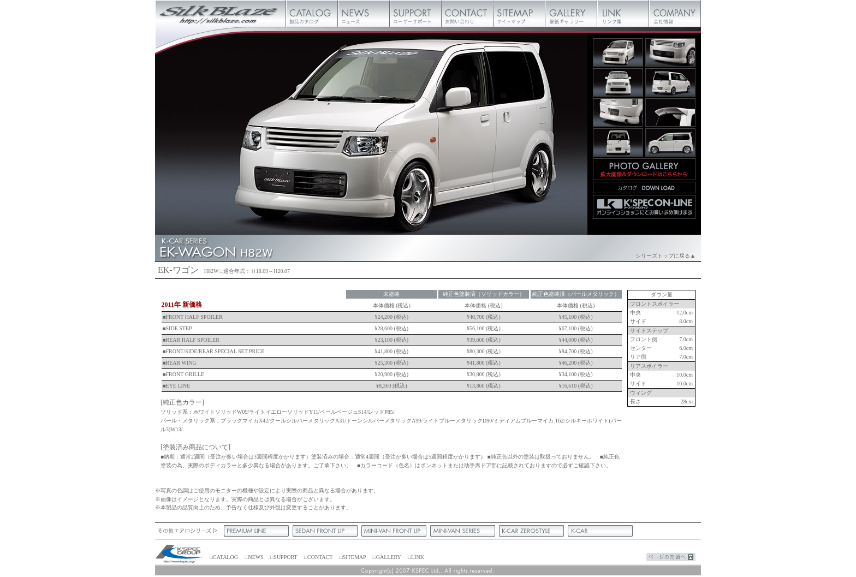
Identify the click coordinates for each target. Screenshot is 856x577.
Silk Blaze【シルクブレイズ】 (220, 13)
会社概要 (675, 13)
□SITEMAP (353, 557)
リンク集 (623, 13)
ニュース (364, 13)
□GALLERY (387, 557)
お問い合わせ (468, 13)
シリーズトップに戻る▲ (665, 256)
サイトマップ (519, 13)
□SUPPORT (283, 557)
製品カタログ (312, 13)
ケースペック (179, 554)
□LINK (416, 557)
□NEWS (254, 557)
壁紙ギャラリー (571, 13)
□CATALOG (224, 557)
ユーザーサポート (416, 13)
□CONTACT (318, 557)
